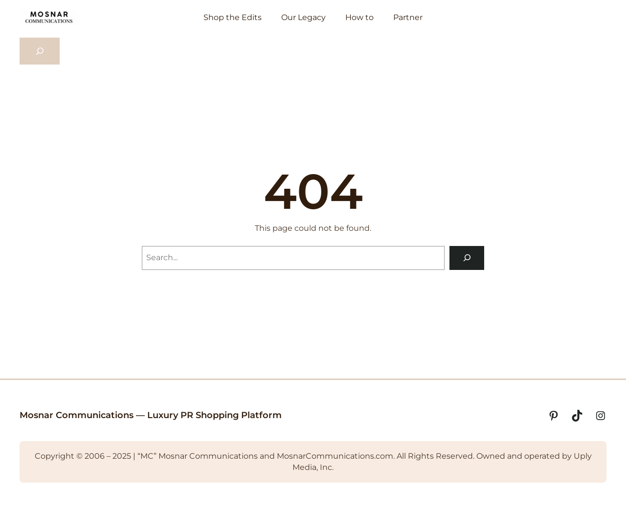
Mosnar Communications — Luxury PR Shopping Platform (151, 415)
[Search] (466, 258)
